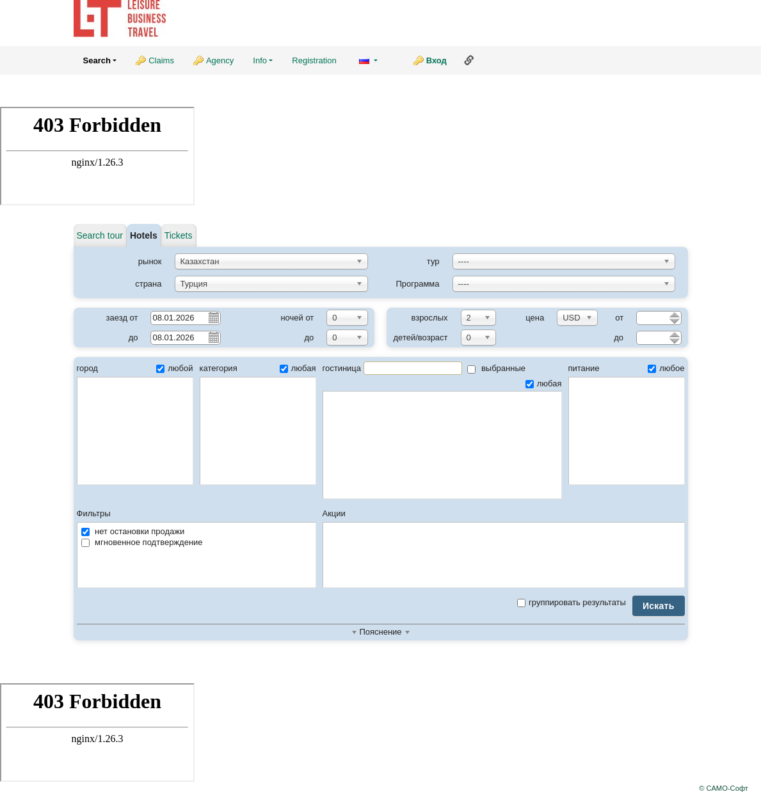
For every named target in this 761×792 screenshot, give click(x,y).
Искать (659, 606)
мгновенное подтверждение (142, 542)
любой (174, 368)
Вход (436, 60)
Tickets (178, 235)
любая (298, 368)
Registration (314, 60)
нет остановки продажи (133, 531)
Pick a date (213, 317)
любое (666, 368)
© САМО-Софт (723, 788)
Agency (220, 60)
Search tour (100, 235)
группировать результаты (571, 602)
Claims (161, 60)
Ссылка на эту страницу (469, 60)
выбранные (496, 368)
